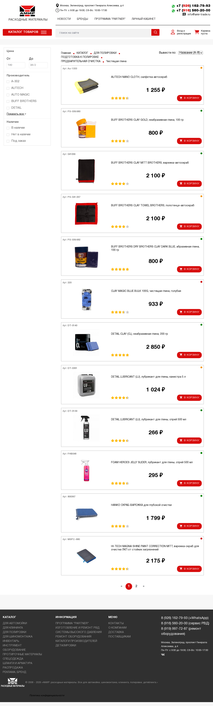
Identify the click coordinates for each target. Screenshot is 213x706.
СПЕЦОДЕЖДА (13, 659)
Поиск (155, 32)
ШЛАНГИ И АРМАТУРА (17, 663)
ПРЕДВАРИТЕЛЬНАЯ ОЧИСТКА (80, 61)
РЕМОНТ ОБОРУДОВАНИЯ (73, 636)
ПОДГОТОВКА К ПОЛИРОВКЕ (80, 57)
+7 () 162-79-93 (193, 5)
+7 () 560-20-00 (193, 10)
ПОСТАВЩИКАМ (119, 636)
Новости (64, 19)
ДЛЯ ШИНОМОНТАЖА (17, 636)
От (16, 63)
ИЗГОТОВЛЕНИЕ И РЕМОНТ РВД (77, 628)
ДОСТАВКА (116, 632)
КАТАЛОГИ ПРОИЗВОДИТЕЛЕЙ (76, 641)
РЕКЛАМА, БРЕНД (14, 672)
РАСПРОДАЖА (13, 667)
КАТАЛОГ (82, 53)
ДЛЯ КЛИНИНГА (13, 628)
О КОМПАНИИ (117, 628)
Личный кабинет (144, 19)
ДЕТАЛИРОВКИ (66, 645)
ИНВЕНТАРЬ (11, 641)
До (38, 63)
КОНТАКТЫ (116, 623)
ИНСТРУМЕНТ (12, 645)
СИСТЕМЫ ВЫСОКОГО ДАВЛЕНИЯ (79, 632)
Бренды (82, 19)
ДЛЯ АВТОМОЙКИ (15, 623)
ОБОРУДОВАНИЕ (14, 650)
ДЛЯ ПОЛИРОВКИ (105, 53)
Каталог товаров (23, 32)
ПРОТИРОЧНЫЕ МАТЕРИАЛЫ (22, 654)
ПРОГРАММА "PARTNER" (110, 19)
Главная (66, 53)
